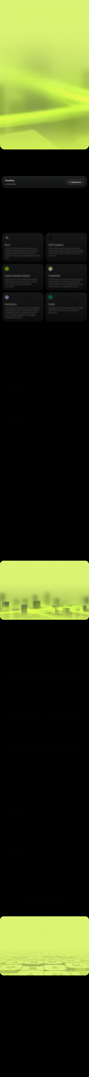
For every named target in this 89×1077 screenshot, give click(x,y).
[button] (77, 5)
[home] (9, 5)
